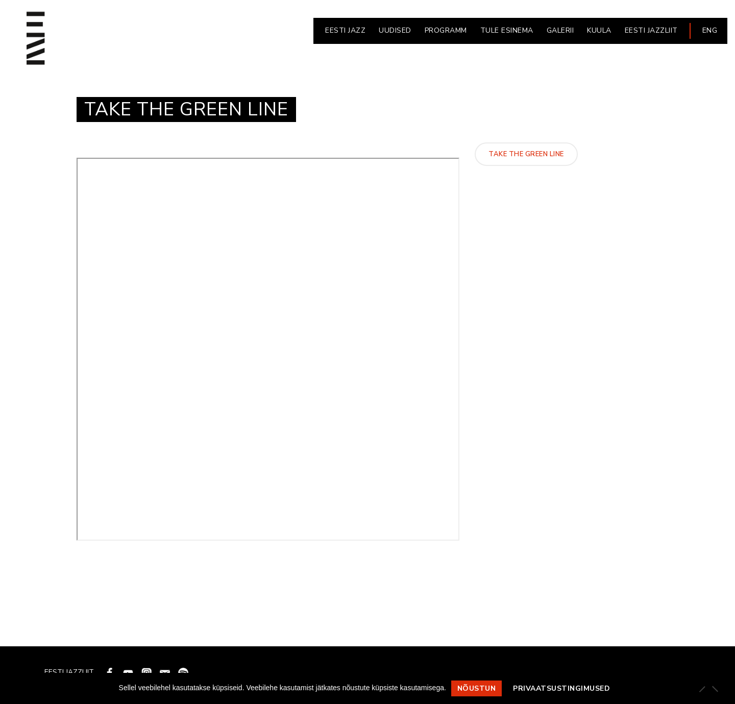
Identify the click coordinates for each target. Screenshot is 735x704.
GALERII (560, 30)
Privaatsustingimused (561, 688)
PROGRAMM (446, 30)
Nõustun (476, 688)
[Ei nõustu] (714, 689)
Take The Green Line (526, 154)
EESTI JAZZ (345, 30)
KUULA (599, 30)
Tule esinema (506, 30)
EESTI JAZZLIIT (651, 30)
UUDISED (395, 30)
